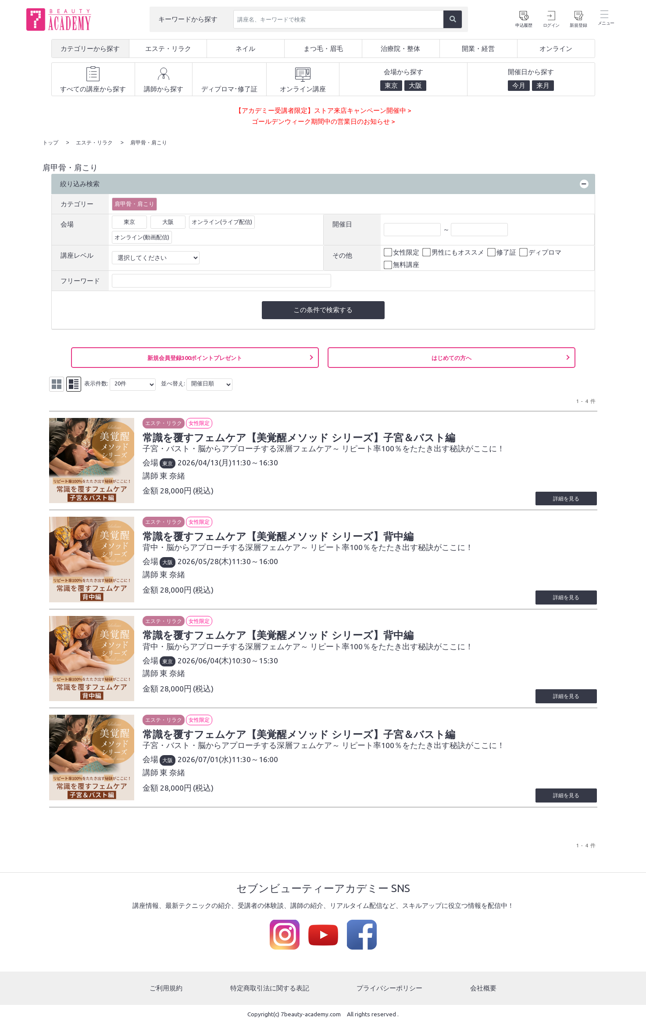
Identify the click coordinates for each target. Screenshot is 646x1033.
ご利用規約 (166, 997)
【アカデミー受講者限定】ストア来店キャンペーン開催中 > (323, 110)
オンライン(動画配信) (141, 237)
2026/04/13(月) (205, 462)
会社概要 (483, 997)
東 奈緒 (173, 475)
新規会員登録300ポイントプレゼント (194, 357)
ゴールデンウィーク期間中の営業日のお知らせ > (323, 121)
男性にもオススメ (454, 252)
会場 (67, 223)
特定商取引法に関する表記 (269, 997)
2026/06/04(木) (205, 665)
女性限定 (402, 252)
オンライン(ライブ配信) (222, 221)
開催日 (342, 223)
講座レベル (77, 255)
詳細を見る (566, 500)
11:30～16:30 (255, 462)
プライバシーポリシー (389, 997)
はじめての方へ (451, 357)
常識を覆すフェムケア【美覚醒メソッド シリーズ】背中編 (278, 538)
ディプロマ (541, 252)
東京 (129, 221)
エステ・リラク (164, 422)
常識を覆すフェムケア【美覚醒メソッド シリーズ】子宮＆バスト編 (299, 437)
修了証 (502, 252)
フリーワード (80, 280)
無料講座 (402, 264)
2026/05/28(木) (205, 563)
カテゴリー (77, 203)
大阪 (168, 221)
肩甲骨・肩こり (134, 203)
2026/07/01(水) (205, 766)
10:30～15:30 (255, 665)
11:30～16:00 (255, 563)
